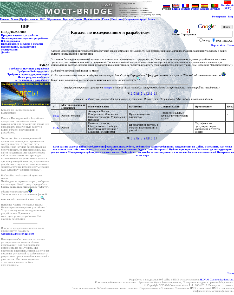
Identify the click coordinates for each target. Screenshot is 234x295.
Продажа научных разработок (19, 35)
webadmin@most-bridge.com (17, 233)
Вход (230, 16)
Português (215, 7)
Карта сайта (218, 45)
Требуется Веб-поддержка (33, 71)
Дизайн (5, 52)
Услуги (15, 19)
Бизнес (78, 19)
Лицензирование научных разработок (24, 38)
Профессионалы (29, 19)
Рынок (105, 19)
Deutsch (195, 7)
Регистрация (219, 16)
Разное (151, 19)
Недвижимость (92, 19)
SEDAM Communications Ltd (216, 279)
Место (176, 33)
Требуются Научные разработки (29, 68)
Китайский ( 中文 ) (227, 6)
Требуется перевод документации (28, 74)
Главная (4, 19)
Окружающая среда (135, 19)
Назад (231, 45)
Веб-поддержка (10, 41)
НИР (42, 19)
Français (185, 7)
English (176, 7)
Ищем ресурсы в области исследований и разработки (32, 78)
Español (204, 7)
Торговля (68, 19)
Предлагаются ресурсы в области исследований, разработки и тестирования (22, 46)
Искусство (117, 19)
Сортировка (188, 33)
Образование (54, 19)
